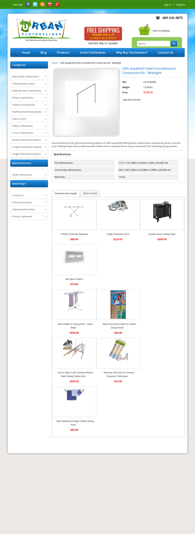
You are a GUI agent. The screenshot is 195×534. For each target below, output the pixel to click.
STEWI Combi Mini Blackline (74, 234)
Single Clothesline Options (26, 154)
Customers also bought (66, 193)
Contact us (18, 195)
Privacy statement (22, 216)
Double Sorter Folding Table (162, 234)
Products (63, 53)
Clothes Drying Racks (23, 104)
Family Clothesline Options (26, 139)
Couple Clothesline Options (27, 147)
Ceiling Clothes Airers (23, 83)
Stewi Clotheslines (22, 174)
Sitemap (17, 4)
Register (180, 4)
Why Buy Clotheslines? (132, 53)
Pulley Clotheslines (22, 125)
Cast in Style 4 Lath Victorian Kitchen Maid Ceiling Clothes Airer (75, 374)
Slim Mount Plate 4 (74, 279)
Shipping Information (23, 209)
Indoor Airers (19, 118)
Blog (43, 53)
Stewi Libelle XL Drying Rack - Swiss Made (75, 326)
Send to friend (90, 193)
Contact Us (165, 53)
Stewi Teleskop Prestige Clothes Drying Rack (75, 423)
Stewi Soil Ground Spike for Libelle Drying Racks (119, 326)
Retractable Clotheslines (25, 76)
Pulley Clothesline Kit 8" (118, 234)
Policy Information (22, 202)
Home (55, 62)
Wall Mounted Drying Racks (27, 111)
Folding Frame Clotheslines (26, 90)
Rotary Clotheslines (22, 97)
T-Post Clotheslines (22, 132)
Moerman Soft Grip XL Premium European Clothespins (119, 374)
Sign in (167, 4)
